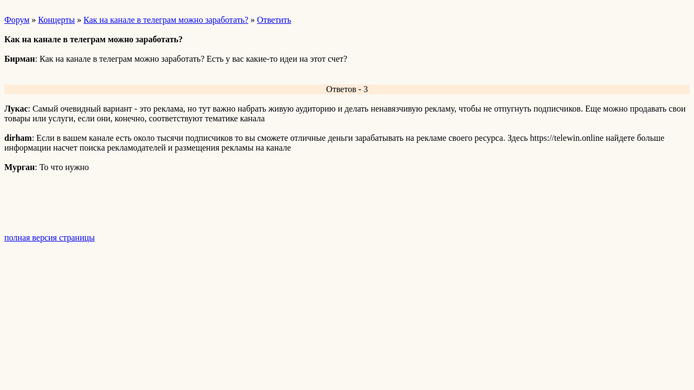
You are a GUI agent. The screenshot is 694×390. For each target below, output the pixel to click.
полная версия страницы (49, 237)
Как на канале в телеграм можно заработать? (165, 19)
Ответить (274, 19)
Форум (16, 19)
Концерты (56, 19)
